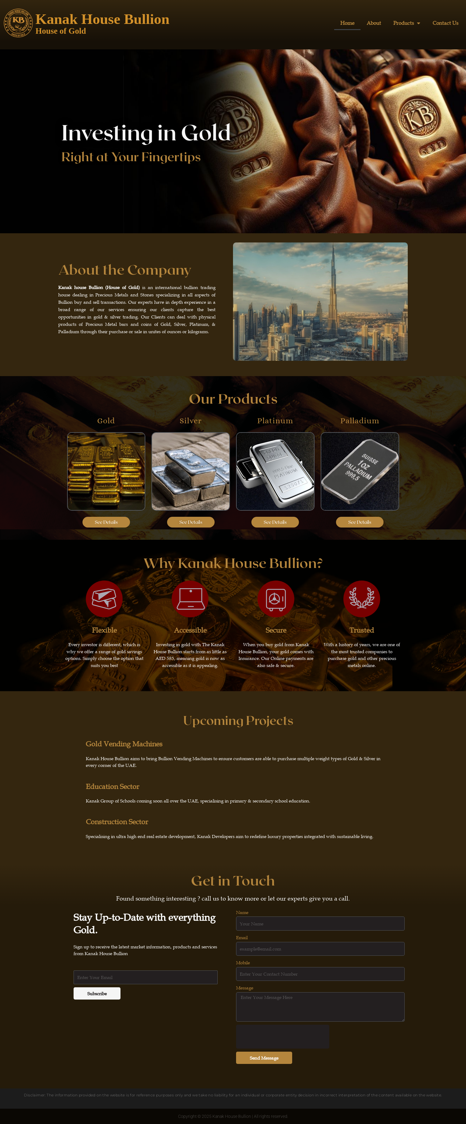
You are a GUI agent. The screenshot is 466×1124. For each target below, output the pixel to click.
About (374, 23)
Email (242, 937)
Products (406, 23)
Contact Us (445, 23)
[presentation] (282, 1037)
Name (242, 912)
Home (347, 23)
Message (244, 988)
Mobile (243, 962)
